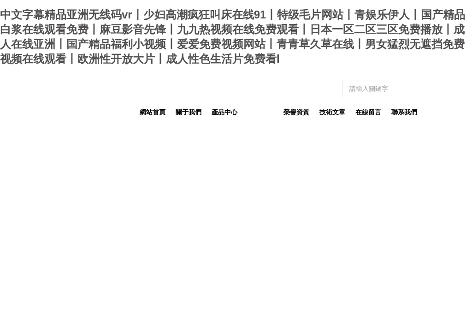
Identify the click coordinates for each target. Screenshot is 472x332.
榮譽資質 (296, 112)
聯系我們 (404, 112)
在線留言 (368, 112)
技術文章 (332, 112)
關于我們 (188, 112)
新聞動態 (260, 112)
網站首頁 (152, 112)
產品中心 (224, 112)
